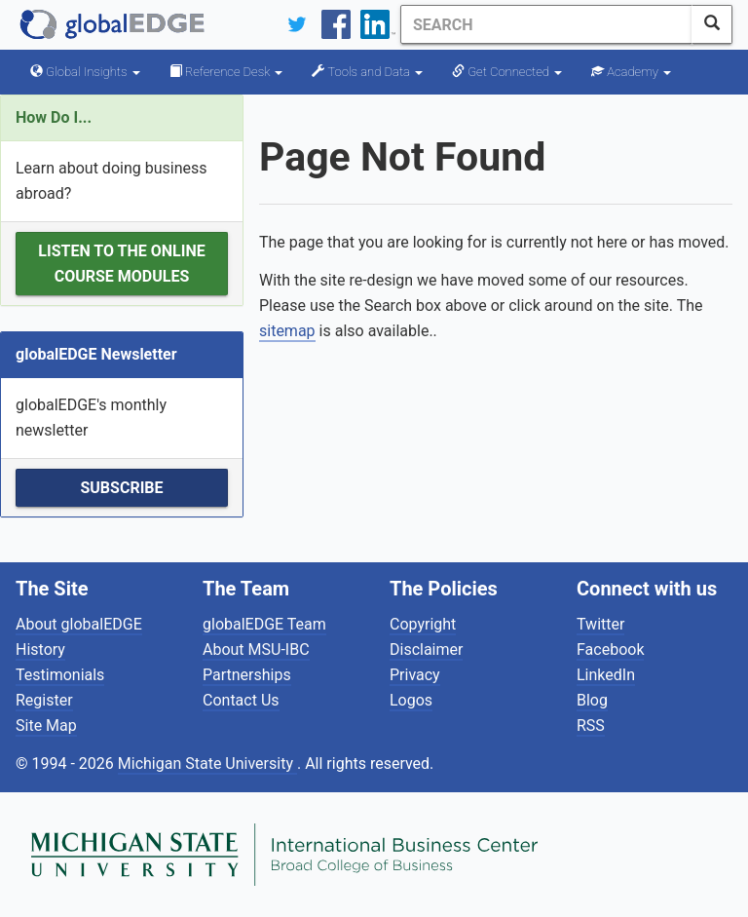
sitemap (287, 331)
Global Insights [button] (85, 71)
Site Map (46, 725)
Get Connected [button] (507, 71)
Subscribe (121, 487)
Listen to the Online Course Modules (121, 264)
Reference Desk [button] (226, 71)
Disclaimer (426, 649)
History (40, 649)
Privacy (415, 675)
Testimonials (60, 675)
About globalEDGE (79, 624)
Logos (411, 700)
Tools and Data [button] (367, 71)
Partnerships (247, 675)
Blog (592, 700)
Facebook (610, 649)
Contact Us (241, 700)
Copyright (423, 624)
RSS (591, 725)
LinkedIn (606, 675)
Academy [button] (631, 71)
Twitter (600, 624)
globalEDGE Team (264, 624)
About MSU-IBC (256, 649)
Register (44, 700)
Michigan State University (207, 763)
